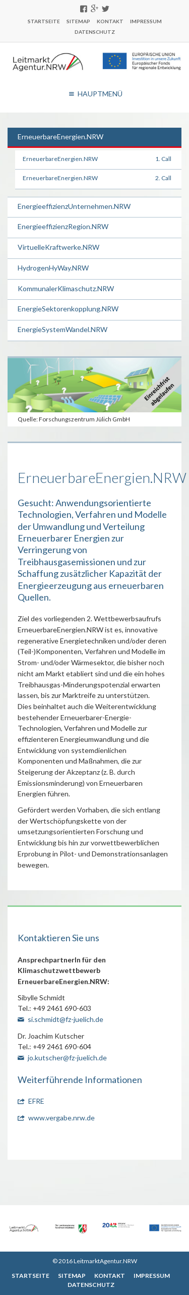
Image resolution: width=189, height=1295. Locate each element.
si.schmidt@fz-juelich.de (65, 1019)
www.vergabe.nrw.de (61, 1117)
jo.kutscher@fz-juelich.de (67, 1057)
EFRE (36, 1101)
